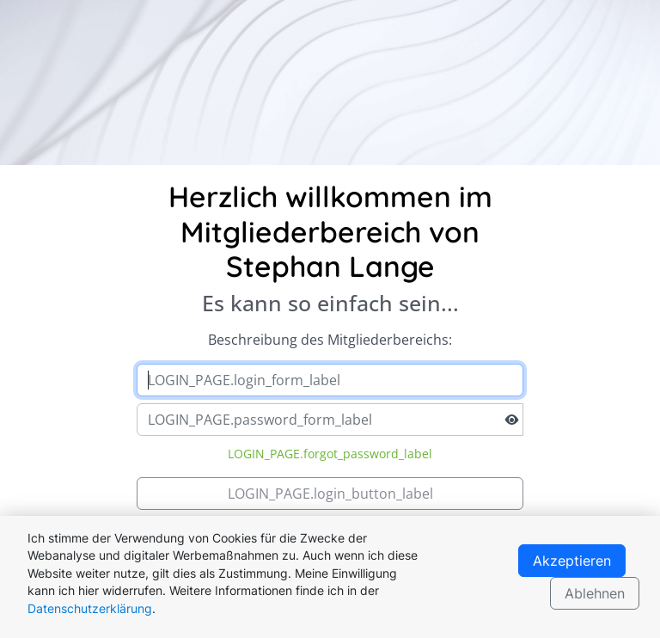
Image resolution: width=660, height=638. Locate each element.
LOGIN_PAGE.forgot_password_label (330, 453)
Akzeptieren (572, 560)
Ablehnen (595, 593)
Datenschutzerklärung (90, 609)
